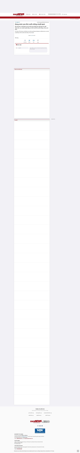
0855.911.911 (19, 438)
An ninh (32, 35)
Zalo (33, 42)
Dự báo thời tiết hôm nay (48, 412)
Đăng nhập (64, 14)
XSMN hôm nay (31, 415)
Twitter (29, 42)
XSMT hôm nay (47, 415)
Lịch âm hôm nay (31, 412)
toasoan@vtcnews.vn (27, 438)
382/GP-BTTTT (24, 436)
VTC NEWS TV (17, 22)
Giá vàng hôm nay (39, 412)
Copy (38, 42)
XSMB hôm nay (38, 415)
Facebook (25, 42)
